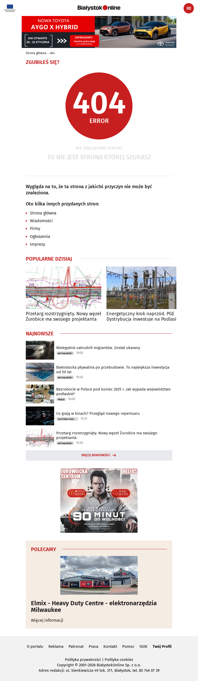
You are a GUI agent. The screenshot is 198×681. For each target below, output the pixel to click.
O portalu (35, 646)
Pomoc (128, 646)
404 (52, 53)
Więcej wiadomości (95, 455)
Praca (61, 399)
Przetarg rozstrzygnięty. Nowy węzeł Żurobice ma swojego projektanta (63, 316)
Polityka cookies (119, 659)
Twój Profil (162, 646)
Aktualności (65, 353)
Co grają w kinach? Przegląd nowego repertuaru (98, 413)
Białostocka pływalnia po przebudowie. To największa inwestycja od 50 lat (112, 369)
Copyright (65, 665)
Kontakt (110, 646)
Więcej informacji (47, 620)
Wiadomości (41, 220)
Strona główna (36, 53)
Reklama (55, 646)
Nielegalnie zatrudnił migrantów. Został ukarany (98, 347)
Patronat (76, 646)
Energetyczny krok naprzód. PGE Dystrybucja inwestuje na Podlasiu (142, 316)
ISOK (143, 646)
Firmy (35, 228)
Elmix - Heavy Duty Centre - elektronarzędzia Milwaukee (94, 606)
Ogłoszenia (40, 236)
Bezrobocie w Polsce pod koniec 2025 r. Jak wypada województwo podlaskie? (113, 391)
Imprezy (37, 244)
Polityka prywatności (83, 659)
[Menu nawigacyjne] (189, 8)
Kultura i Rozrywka (68, 419)
